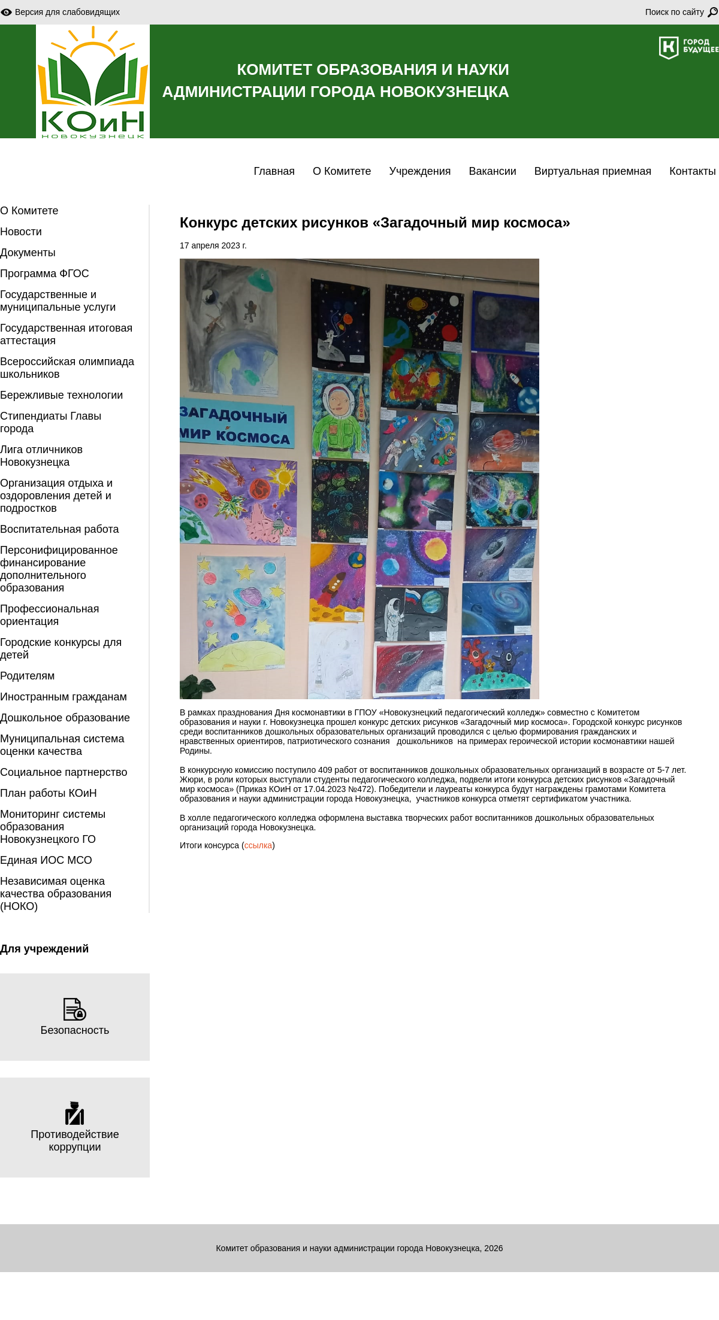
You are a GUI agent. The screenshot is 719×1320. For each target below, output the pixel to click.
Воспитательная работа (59, 529)
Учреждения (420, 171)
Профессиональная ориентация (49, 615)
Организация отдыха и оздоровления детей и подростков (56, 495)
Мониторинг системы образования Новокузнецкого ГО (52, 826)
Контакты (692, 171)
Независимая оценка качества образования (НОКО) (55, 893)
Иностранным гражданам (63, 697)
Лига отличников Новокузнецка (41, 456)
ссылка (258, 845)
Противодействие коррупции (75, 1127)
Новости (21, 232)
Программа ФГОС (44, 274)
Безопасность (75, 1016)
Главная (274, 171)
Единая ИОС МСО (46, 860)
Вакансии (492, 171)
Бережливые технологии (61, 395)
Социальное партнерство (63, 772)
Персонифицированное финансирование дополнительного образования (59, 569)
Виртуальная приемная (592, 171)
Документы (28, 253)
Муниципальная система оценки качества (62, 745)
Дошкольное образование (65, 718)
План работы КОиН (48, 793)
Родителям (27, 676)
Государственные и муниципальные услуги (58, 301)
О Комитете (342, 171)
